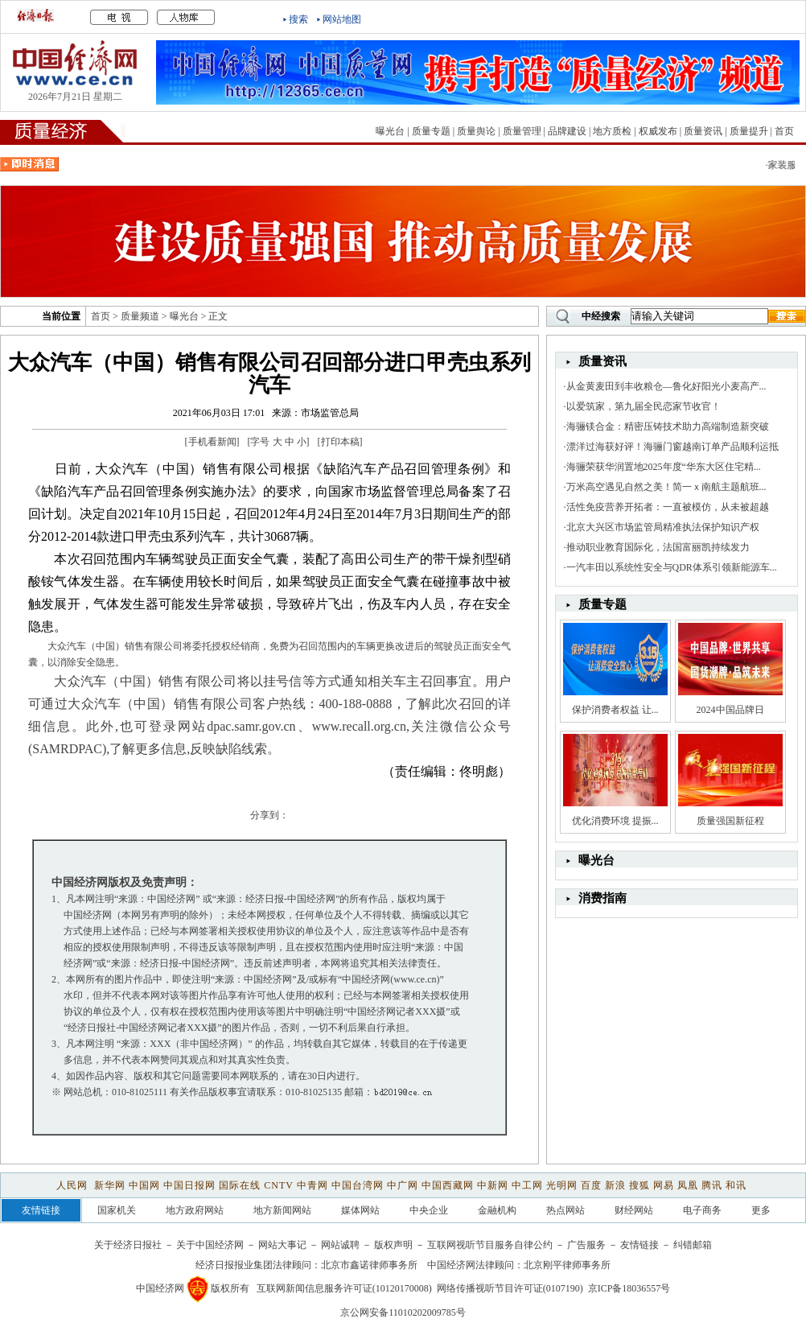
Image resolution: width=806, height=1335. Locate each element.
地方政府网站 (195, 1210)
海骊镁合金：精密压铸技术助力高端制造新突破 (667, 426)
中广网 (402, 1185)
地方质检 (612, 131)
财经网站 (634, 1210)
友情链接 (639, 1245)
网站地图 (342, 19)
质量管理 (522, 131)
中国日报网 (189, 1185)
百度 (591, 1185)
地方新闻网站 (282, 1210)
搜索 (298, 19)
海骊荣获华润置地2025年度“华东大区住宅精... (663, 466)
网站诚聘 (340, 1245)
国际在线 (240, 1185)
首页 (784, 131)
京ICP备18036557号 (629, 1288)
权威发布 (658, 131)
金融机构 (497, 1210)
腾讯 (711, 1185)
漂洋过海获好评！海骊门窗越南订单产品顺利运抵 (672, 446)
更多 (761, 1210)
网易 (663, 1185)
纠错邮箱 (692, 1245)
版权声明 (393, 1245)
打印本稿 (340, 441)
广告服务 (586, 1245)
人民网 (73, 1185)
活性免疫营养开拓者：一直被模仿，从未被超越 (667, 507)
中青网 (312, 1185)
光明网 (562, 1185)
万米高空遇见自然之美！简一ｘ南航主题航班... (666, 486)
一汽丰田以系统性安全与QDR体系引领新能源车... (671, 567)
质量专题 (431, 131)
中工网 (527, 1185)
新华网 (109, 1185)
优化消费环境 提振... (615, 820)
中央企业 (428, 1210)
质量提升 (749, 131)
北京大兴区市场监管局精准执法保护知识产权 (662, 527)
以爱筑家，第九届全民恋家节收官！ (643, 406)
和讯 (736, 1185)
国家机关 (116, 1210)
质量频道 (140, 316)
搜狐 (639, 1185)
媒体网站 (360, 1210)
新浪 (615, 1185)
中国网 (144, 1185)
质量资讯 (703, 131)
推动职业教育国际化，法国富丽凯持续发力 (658, 547)
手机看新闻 (212, 441)
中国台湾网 (357, 1185)
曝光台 (390, 131)
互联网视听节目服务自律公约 (490, 1245)
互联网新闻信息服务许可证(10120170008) (344, 1288)
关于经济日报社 (128, 1245)
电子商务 (702, 1210)
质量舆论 (476, 131)
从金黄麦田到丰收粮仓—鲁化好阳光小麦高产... (666, 386)
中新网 (492, 1185)
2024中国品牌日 (730, 709)
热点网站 (565, 1210)
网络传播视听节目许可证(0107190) (510, 1288)
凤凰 (687, 1185)
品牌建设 (567, 131)
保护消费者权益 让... (615, 709)
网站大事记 (282, 1245)
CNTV (278, 1185)
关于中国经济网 (210, 1245)
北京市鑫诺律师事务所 (369, 1265)
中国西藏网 (448, 1185)
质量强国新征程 (730, 820)
